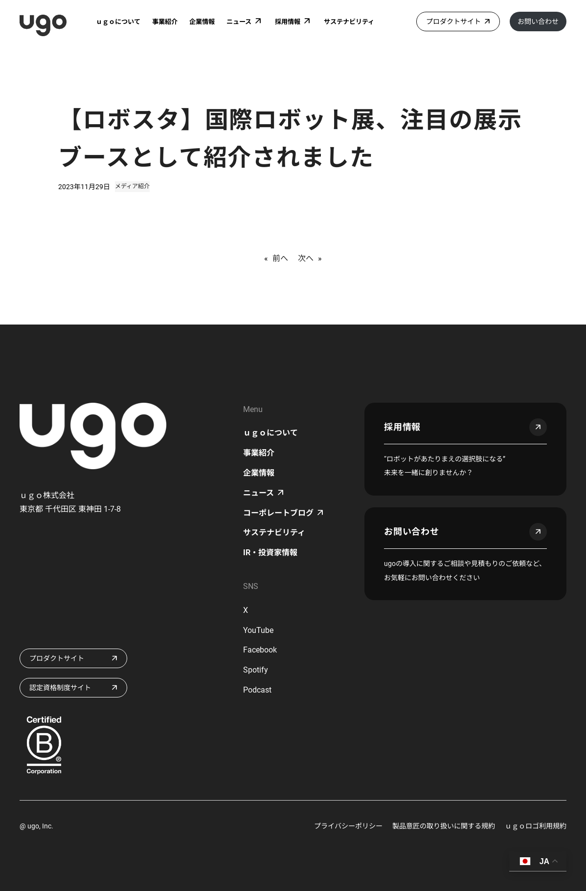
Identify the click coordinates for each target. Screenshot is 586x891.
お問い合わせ (538, 21)
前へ (280, 258)
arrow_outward (538, 427)
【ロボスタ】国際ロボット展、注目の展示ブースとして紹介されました (290, 139)
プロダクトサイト (453, 21)
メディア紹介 (132, 186)
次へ (306, 258)
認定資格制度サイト (60, 688)
